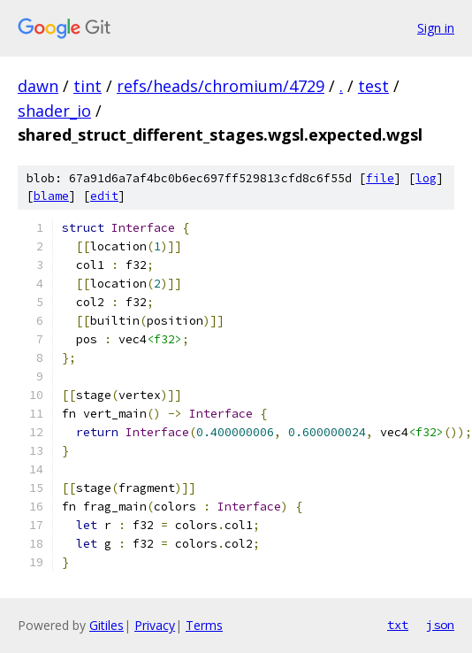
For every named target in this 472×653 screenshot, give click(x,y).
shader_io (54, 110)
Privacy (154, 625)
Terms (204, 625)
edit (104, 196)
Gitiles (106, 625)
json (440, 625)
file (380, 178)
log (426, 178)
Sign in (435, 27)
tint (87, 85)
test (373, 85)
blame (51, 196)
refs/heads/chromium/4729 (220, 85)
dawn (38, 85)
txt (397, 625)
